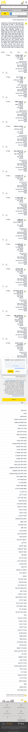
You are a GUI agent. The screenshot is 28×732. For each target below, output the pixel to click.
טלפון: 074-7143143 (20, 59)
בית (26, 20)
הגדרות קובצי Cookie (21, 720)
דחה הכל (17, 371)
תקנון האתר (13, 380)
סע (5, 14)
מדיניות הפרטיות (15, 365)
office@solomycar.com (17, 396)
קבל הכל (11, 371)
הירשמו (14, 399)
